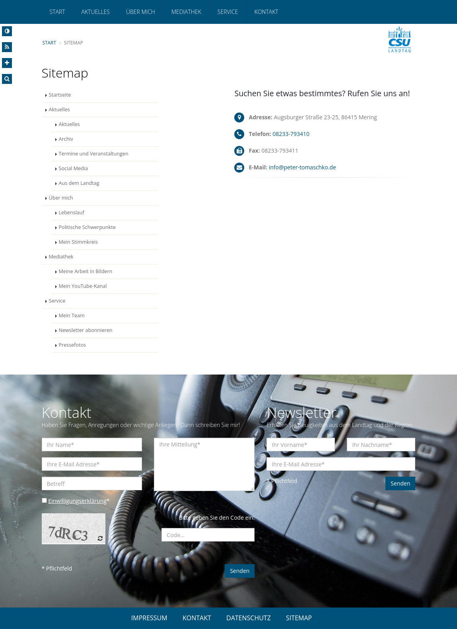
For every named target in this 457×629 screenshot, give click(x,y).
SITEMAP (299, 617)
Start (57, 12)
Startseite (60, 94)
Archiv (66, 139)
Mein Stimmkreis (78, 242)
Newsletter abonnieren (86, 330)
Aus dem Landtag (79, 183)
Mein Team (72, 315)
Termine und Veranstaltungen (93, 153)
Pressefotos (72, 345)
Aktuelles (96, 12)
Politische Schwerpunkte (87, 227)
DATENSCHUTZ (248, 617)
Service (228, 12)
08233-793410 (290, 134)
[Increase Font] (7, 63)
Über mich (140, 12)
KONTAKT (197, 617)
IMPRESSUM (149, 617)
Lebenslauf (71, 212)
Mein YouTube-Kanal (83, 286)
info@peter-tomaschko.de (302, 167)
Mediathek (186, 12)
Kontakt (266, 12)
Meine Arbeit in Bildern (86, 271)
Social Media (73, 168)
